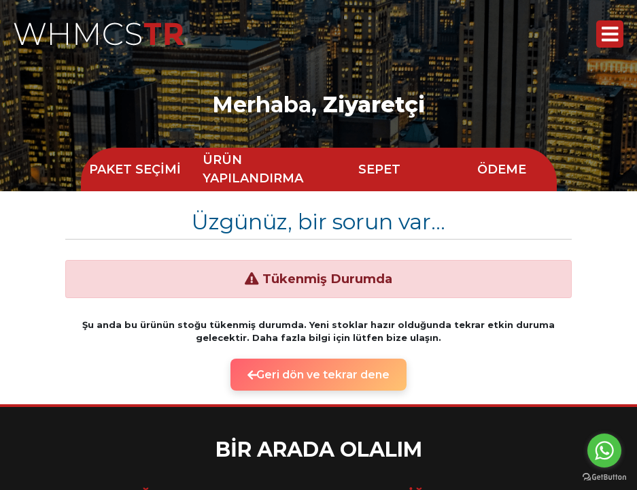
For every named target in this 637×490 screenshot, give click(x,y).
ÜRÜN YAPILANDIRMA (253, 169)
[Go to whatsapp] (604, 451)
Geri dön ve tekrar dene (318, 374)
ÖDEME (501, 169)
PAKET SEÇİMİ (135, 169)
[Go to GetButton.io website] (604, 476)
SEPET (379, 169)
